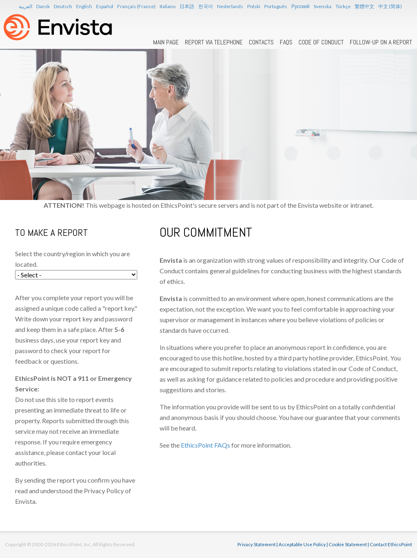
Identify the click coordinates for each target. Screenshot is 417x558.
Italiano (168, 6)
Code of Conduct (321, 42)
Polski (253, 6)
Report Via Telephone (214, 42)
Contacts (261, 42)
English (84, 6)
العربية (25, 6)
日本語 (187, 6)
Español (104, 6)
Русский (300, 6)
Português (275, 6)
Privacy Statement (256, 544)
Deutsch (63, 6)
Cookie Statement (348, 544)
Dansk (43, 6)
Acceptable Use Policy (302, 544)
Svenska (322, 6)
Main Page (166, 42)
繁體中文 (364, 6)
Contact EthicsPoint (391, 544)
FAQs (286, 42)
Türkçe (343, 6)
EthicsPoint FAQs (205, 445)
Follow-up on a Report (381, 42)
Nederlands (230, 6)
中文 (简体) (390, 6)
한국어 (205, 6)
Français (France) (136, 6)
